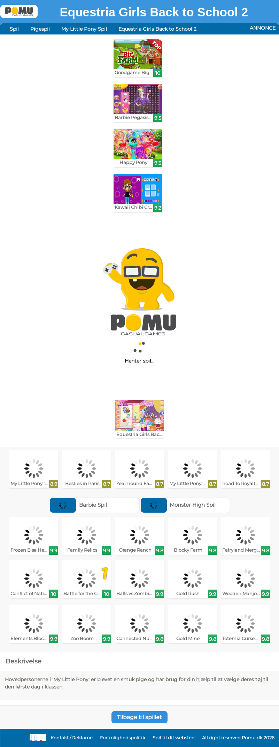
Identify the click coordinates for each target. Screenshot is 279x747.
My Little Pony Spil (84, 29)
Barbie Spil (78, 504)
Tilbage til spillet (139, 717)
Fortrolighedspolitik (122, 737)
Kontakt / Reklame (72, 737)
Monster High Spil (178, 504)
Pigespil (40, 29)
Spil (14, 29)
